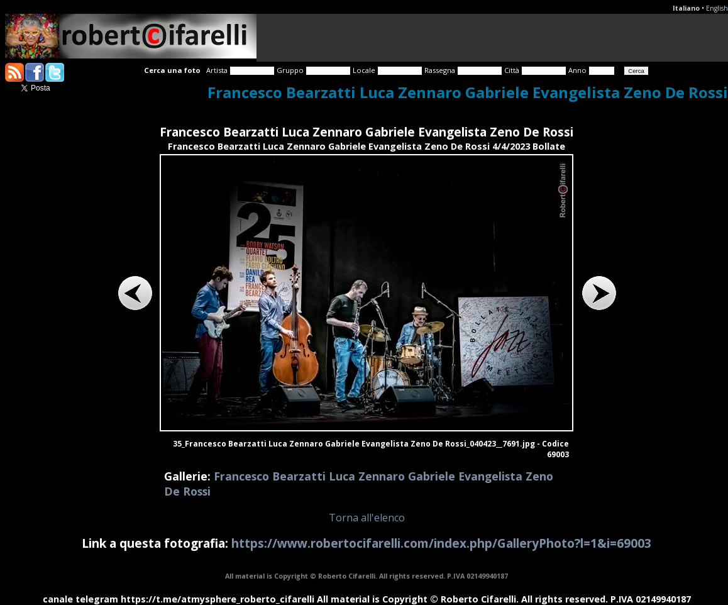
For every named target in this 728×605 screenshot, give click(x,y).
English (717, 8)
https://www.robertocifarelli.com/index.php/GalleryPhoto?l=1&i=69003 (441, 543)
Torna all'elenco (367, 518)
